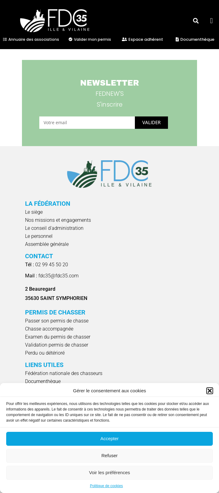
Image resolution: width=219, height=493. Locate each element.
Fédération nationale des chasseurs (63, 373)
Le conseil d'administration (54, 228)
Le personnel (39, 236)
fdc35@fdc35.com (52, 276)
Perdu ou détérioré (45, 353)
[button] (210, 391)
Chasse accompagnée (49, 329)
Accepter (109, 438)
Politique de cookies (106, 486)
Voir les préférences (109, 472)
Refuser (109, 455)
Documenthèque (43, 381)
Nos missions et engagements (58, 220)
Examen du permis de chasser (57, 337)
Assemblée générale (47, 244)
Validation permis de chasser (56, 345)
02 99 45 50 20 (46, 265)
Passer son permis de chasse (56, 321)
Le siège (34, 212)
